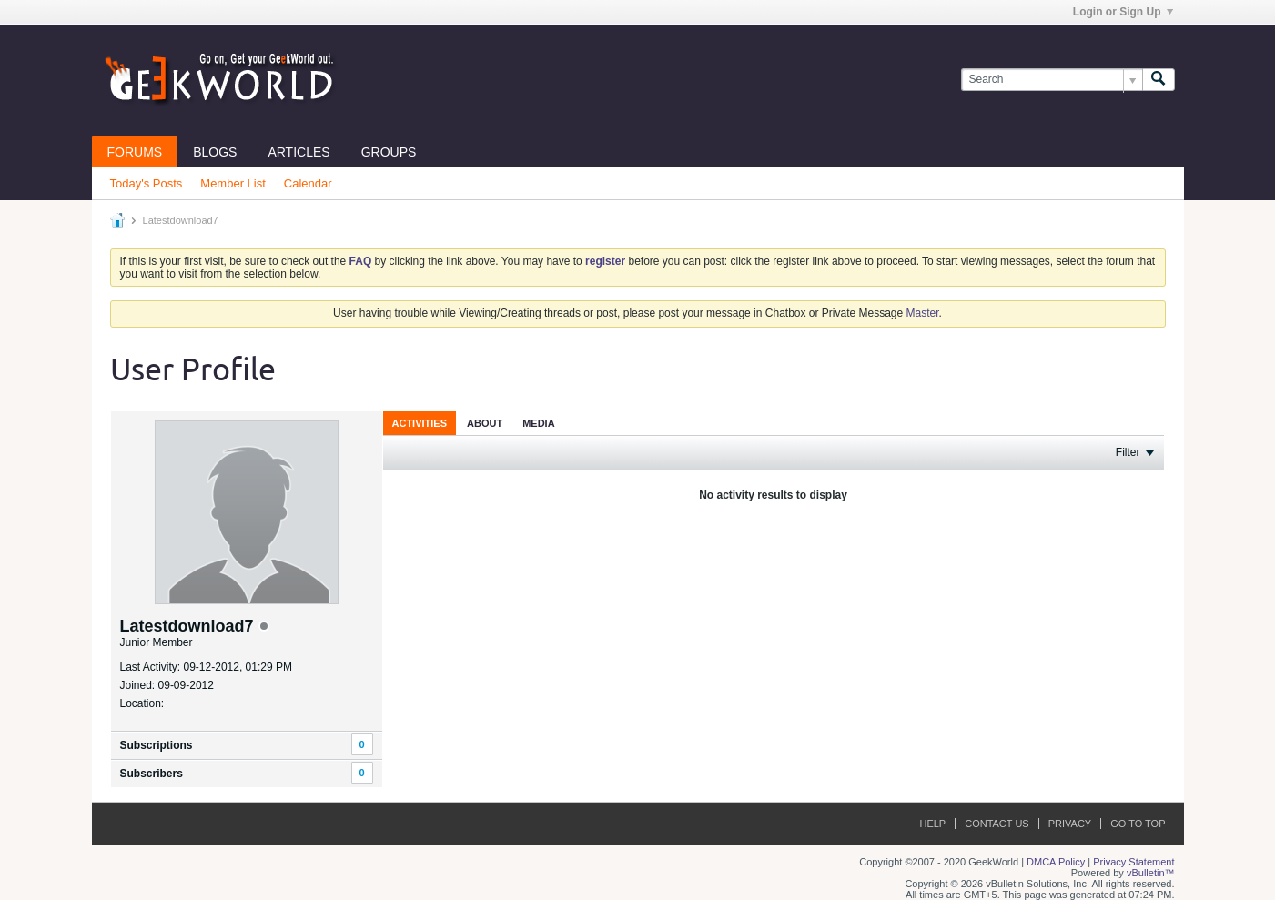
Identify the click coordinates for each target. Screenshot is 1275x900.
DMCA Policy (1056, 861)
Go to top (1137, 823)
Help (932, 823)
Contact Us (997, 823)
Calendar (308, 183)
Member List (233, 183)
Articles (298, 152)
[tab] (420, 422)
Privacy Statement (1133, 861)
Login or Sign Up (1123, 11)
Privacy (1069, 823)
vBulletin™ (1151, 872)
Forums (135, 152)
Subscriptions (156, 745)
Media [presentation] (538, 423)
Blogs (215, 152)
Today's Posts (146, 183)
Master (922, 313)
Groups (389, 152)
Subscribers (151, 773)
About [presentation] (484, 423)
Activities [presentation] (420, 423)
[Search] (1051, 79)
